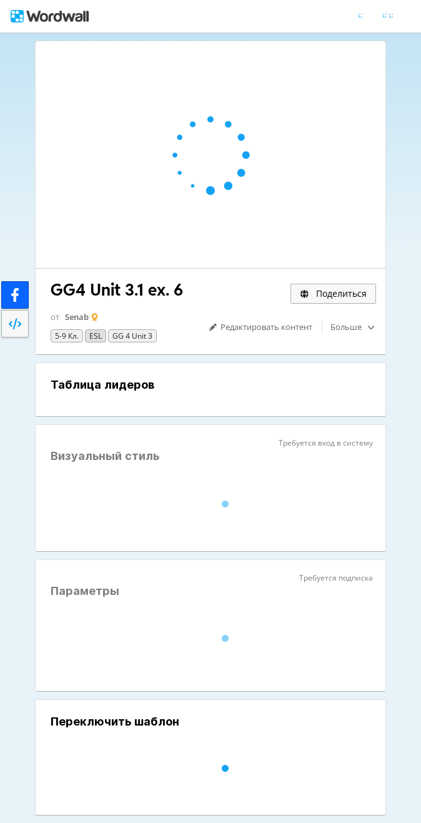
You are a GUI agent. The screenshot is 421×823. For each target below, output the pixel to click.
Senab (77, 316)
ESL (95, 336)
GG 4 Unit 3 (132, 336)
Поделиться (333, 293)
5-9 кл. (67, 336)
